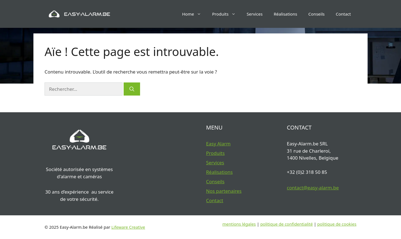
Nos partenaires (223, 191)
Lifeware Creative (128, 227)
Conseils (316, 14)
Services (255, 14)
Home (194, 14)
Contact (343, 14)
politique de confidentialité (286, 224)
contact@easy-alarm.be (313, 187)
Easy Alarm (218, 143)
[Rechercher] (132, 89)
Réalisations (285, 14)
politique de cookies (336, 224)
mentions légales (239, 224)
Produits (226, 14)
